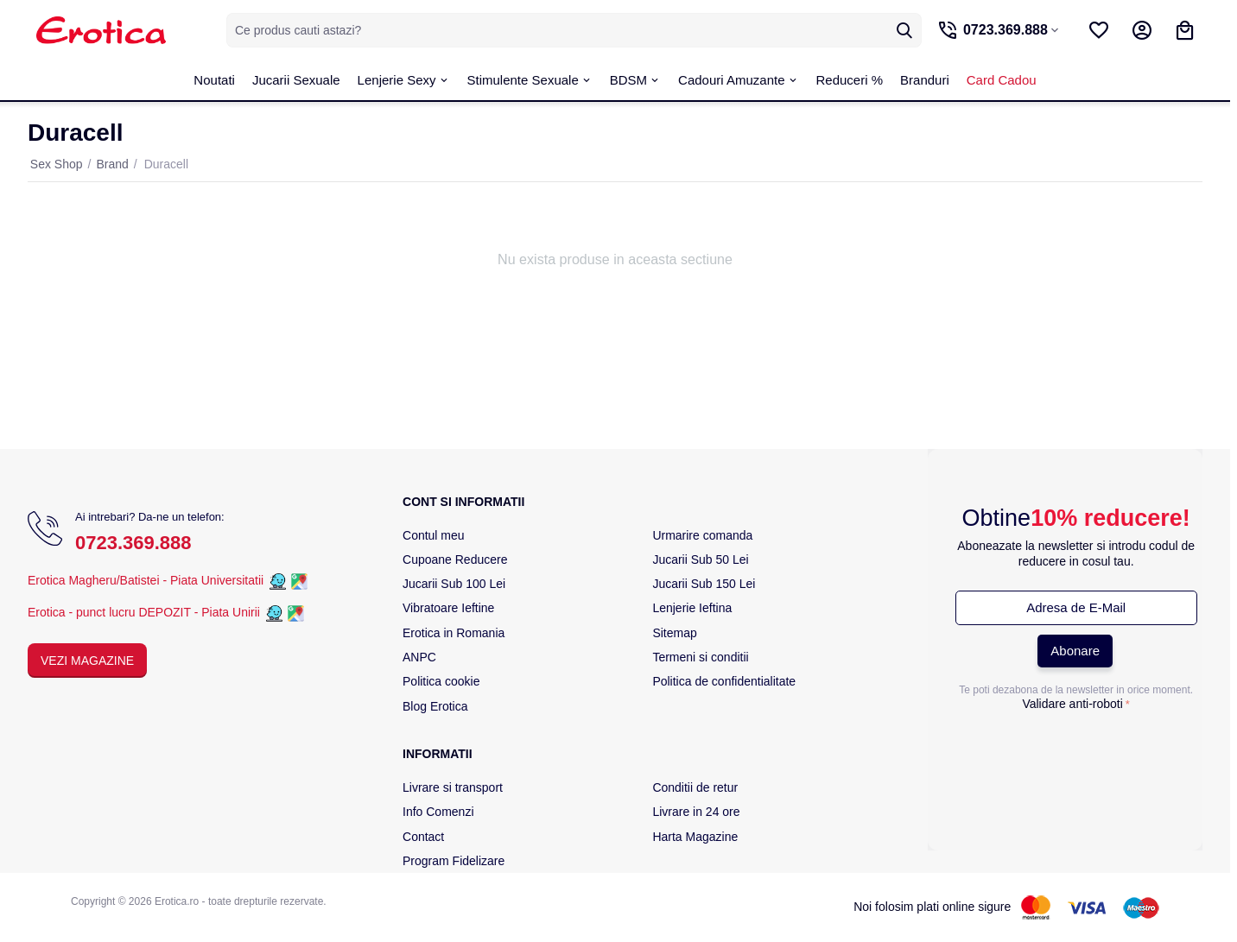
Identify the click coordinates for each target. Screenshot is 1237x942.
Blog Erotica (435, 706)
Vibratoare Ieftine (448, 608)
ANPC (419, 657)
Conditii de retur (695, 787)
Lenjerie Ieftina (692, 608)
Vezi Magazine (87, 660)
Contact (423, 837)
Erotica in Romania (453, 633)
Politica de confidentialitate (724, 681)
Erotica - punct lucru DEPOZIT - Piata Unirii (145, 613)
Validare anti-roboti (1072, 704)
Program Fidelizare (453, 861)
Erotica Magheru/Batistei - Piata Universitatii (145, 581)
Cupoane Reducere (455, 559)
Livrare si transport (453, 787)
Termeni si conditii (700, 657)
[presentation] (1076, 750)
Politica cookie (441, 681)
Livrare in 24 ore (695, 812)
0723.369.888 (133, 542)
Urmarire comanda (702, 535)
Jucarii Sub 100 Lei (454, 584)
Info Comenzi (438, 812)
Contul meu (434, 535)
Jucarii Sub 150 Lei (703, 584)
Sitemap (674, 633)
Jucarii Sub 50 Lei (700, 559)
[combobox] (571, 30)
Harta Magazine (695, 837)
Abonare (1075, 650)
